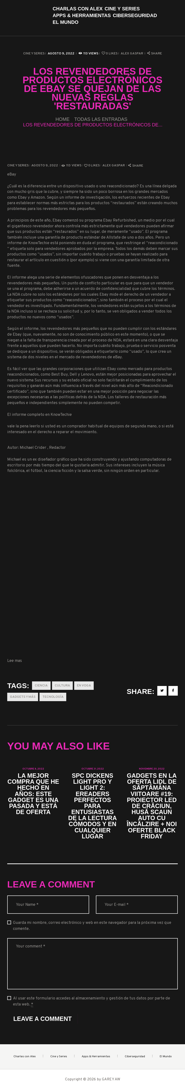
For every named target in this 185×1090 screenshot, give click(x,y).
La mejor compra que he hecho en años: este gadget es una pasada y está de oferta (33, 794)
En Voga (84, 686)
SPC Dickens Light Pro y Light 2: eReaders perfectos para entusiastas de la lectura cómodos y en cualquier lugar (92, 806)
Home (62, 119)
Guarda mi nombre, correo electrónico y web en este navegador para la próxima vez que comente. (92, 925)
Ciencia (41, 686)
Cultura (62, 686)
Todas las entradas (100, 119)
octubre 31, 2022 (92, 768)
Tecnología (53, 697)
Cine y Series (34, 54)
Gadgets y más (22, 697)
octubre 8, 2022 (33, 768)
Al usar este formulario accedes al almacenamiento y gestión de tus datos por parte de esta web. (91, 1001)
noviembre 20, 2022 (152, 768)
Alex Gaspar (132, 54)
